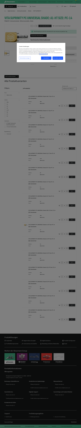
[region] (41, 52)
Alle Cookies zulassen (57, 58)
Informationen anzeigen (25, 58)
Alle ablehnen (46, 58)
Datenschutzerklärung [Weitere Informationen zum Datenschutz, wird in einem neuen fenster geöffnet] (43, 54)
